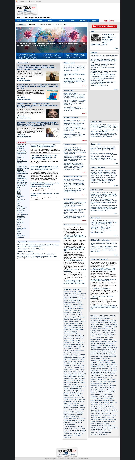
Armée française (21, 154)
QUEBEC (19, 226)
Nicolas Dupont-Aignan (76, 393)
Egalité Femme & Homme (71, 325)
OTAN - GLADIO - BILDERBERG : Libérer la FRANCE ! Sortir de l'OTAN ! (103, 64)
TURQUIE (83, 431)
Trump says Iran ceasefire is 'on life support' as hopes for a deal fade (47, 24)
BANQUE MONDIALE (70, 302)
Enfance (71, 329)
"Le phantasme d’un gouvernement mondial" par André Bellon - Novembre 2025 (74, 74)
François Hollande (22, 178)
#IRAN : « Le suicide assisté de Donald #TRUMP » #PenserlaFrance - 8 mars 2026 (75, 237)
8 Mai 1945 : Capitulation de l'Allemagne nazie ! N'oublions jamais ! (36, 254)
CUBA (18, 164)
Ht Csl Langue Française (71, 357)
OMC (75, 399)
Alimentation (67, 293)
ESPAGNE (20, 170)
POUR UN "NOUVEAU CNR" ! (99, 85)
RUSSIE (19, 230)
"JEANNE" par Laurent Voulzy (25, 251)
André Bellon (20, 148)
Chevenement (21, 157)
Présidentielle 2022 (96, 415)
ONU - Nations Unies (101, 404)
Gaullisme (78, 348)
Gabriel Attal (20, 180)
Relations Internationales (71, 418)
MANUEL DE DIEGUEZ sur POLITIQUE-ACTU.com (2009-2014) (74, 180)
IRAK (18, 189)
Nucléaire (72, 395)
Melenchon (20, 212)
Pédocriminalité (74, 407)
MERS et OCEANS (80, 386)
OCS (71, 399)
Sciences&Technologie (70, 426)
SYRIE (19, 232)
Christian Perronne (22, 161)
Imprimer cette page (50, 458)
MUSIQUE (75, 391)
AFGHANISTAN (21, 145)
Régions (94, 21)
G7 (65, 348)
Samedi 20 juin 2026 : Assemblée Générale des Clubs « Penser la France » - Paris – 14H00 (75, 129)
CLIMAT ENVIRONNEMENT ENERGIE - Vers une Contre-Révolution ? (103, 82)
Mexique (66, 388)
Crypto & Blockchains (97, 335)
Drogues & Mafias (69, 321)
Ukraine (19, 233)
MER (72, 386)
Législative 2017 (79, 369)
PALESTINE (20, 223)
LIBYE (18, 203)
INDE (18, 187)
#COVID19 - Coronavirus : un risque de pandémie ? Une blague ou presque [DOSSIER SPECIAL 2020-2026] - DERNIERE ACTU (28, 57)
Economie (82, 321)
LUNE (79, 372)
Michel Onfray (21, 216)
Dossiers (72, 21)
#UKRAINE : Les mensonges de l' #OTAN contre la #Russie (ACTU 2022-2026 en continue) (75, 56)
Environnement (79, 329)
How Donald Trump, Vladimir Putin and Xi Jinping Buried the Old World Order (74, 249)
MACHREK (67, 376)
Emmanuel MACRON (23, 168)
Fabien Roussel (21, 171)
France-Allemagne (69, 340)
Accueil (19, 21)
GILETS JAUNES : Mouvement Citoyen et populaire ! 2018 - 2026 (102, 79)
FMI (82, 338)
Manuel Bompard (21, 207)
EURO (75, 334)
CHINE (19, 159)
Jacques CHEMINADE (20, 195)
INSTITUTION (76, 359)
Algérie (79, 291)
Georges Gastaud (22, 182)
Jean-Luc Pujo (21, 200)
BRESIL (19, 155)
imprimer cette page (36, 1)
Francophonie (79, 344)
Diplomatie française (75, 319)
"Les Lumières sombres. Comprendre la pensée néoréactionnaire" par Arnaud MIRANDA (104, 247)
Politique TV (83, 21)
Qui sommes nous (83, 458)
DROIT (77, 321)
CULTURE (79, 315)
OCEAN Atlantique (108, 400)
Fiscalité (77, 338)
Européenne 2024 (69, 336)
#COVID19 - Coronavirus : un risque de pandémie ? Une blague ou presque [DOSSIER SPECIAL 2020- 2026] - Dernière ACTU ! (75, 102)
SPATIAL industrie (74, 429)
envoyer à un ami (22, 1)
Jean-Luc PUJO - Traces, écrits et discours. (103, 74)
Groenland (76, 353)
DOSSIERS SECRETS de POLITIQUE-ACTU (103, 76)
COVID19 (19, 163)
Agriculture (73, 291)
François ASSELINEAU (21, 176)
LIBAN (18, 201)
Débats (61, 21)
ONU (79, 399)
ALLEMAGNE (20, 146)
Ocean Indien (74, 397)
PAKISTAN (20, 221)
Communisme (77, 310)
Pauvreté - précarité (111, 409)
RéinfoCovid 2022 (75, 416)
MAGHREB (80, 376)
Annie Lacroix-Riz (22, 152)
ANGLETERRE (21, 150)
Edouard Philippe (21, 166)
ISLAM (70, 361)
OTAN (71, 403)
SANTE (75, 422)
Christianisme (79, 308)
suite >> (84, 86)
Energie (66, 329)
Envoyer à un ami (64, 458)
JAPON (19, 198)
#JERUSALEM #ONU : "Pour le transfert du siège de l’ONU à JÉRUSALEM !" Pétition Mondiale (52, 56)
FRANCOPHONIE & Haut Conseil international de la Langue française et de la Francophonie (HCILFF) (104, 60)
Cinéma (66, 310)
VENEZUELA (20, 237)
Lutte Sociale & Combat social (77, 374)
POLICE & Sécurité (74, 410)
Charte (73, 458)
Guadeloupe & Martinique (71, 355)
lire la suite (21, 78)
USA (82, 433)
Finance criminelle (69, 338)
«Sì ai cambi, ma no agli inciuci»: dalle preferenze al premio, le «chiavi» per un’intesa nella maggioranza (44, 157)
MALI (18, 205)
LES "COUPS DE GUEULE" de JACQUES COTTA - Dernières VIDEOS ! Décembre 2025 (75, 109)
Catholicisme (67, 304)
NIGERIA (66, 395)
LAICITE (71, 369)
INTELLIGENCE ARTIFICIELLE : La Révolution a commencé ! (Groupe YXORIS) (104, 71)
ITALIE (19, 193)
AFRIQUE (66, 291)
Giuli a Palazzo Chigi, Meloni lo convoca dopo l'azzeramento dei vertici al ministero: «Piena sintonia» (45, 184)
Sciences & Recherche (70, 424)
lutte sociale (103, 381)
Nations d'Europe (95, 398)
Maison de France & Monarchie (72, 378)
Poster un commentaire (24, 80)
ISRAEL (19, 191)
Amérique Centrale (104, 320)
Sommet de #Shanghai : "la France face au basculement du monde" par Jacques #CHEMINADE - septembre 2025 (75, 211)
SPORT (83, 429)
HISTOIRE (82, 355)
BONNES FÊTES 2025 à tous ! (74, 260)
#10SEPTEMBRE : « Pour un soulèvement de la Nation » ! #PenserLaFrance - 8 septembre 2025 (74, 282)
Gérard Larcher (21, 186)
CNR (70, 310)
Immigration (82, 357)
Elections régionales (96, 345)
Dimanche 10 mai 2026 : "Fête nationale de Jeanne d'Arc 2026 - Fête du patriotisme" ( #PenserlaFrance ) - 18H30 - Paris (37, 257)
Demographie (73, 317)
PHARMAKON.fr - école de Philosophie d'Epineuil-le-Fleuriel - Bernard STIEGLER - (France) (75, 190)
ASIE (78, 300)
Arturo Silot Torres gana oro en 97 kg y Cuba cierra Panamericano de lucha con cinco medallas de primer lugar (45, 167)
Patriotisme (75, 405)
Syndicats (66, 431)
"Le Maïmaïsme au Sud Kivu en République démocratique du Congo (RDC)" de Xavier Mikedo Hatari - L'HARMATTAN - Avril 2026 (38, 86)
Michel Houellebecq (22, 214)
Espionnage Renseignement (99, 350)
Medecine (76, 382)
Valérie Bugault (21, 235)
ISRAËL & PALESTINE (97, 373)
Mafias (74, 376)
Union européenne (75, 433)
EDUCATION (79, 323)
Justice (82, 367)
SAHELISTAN (68, 422)
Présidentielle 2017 (69, 412)
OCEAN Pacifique (104, 402)
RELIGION (82, 418)
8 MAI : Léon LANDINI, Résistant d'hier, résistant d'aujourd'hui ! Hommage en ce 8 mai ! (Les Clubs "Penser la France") (38, 245)
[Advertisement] (80, 10)
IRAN (65, 361)
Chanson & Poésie (77, 304)
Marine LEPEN (21, 209)
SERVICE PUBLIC (109, 426)
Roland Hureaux (21, 228)
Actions (40, 21)
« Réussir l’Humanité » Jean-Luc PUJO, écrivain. (31, 249)
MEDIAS (76, 384)
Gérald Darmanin (21, 184)
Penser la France (106, 411)
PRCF (18, 224)
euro (79, 334)
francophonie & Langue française (73, 346)
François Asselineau (22, 173)
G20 (84, 346)
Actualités (29, 21)
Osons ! (50, 21)
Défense (66, 317)
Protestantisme (72, 414)
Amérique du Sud (74, 296)
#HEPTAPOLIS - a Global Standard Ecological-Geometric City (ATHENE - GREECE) (74, 185)
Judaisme (76, 367)
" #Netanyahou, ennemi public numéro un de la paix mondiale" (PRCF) (74, 216)
